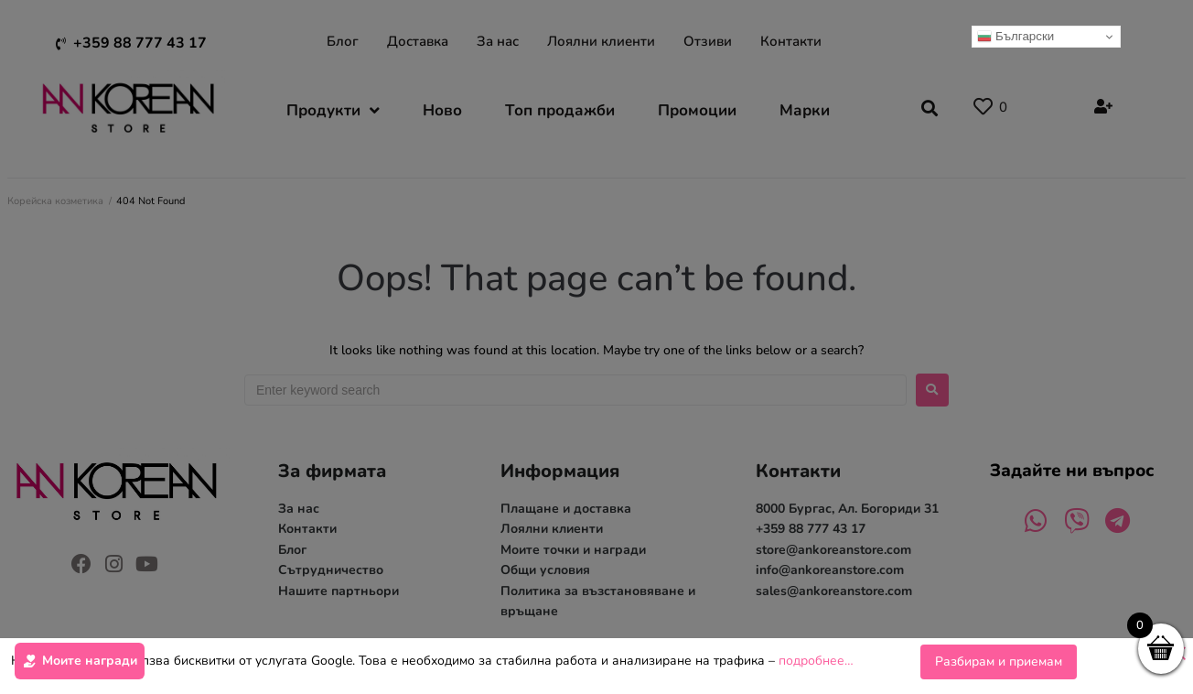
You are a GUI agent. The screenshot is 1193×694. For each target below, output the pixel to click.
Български (1015, 36)
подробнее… (816, 661)
